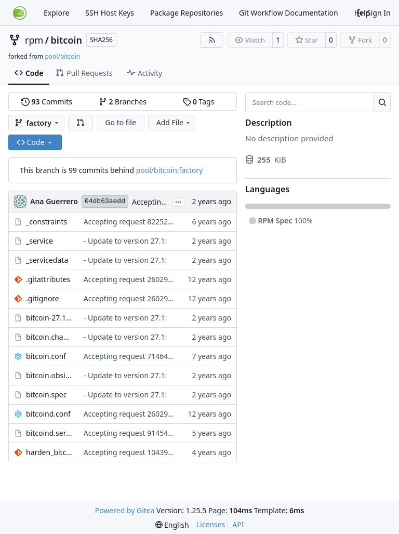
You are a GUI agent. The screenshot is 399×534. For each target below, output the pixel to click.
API (238, 524)
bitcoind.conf (48, 414)
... (178, 201)
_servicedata (47, 260)
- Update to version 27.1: (125, 241)
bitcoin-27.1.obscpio (49, 318)
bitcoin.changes (49, 337)
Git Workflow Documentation (288, 13)
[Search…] (382, 102)
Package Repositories (186, 13)
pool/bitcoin (62, 56)
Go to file (120, 122)
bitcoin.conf (46, 356)
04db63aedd (105, 201)
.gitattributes (48, 279)
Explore (56, 13)
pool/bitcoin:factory (169, 170)
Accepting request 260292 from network (152, 279)
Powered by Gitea (125, 510)
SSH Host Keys (109, 13)
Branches (123, 101)
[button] (80, 122)
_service (39, 241)
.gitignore (42, 298)
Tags (199, 101)
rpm (34, 40)
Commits (46, 101)
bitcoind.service (49, 433)
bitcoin (66, 40)
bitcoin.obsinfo (49, 375)
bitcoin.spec (46, 394)
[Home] (19, 13)
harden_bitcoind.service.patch (49, 452)
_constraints (46, 221)
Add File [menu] (174, 122)
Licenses (210, 524)
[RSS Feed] (212, 40)
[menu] (172, 525)
